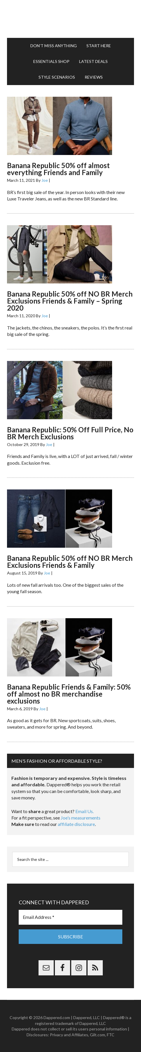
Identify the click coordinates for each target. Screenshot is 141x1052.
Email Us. (84, 811)
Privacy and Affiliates (69, 1034)
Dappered (70, 19)
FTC (110, 1034)
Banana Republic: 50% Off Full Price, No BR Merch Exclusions (70, 433)
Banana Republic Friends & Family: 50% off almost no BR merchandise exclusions (69, 694)
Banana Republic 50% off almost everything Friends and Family (58, 169)
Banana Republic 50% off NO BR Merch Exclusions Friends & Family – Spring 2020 (70, 301)
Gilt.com (97, 1034)
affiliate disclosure (76, 824)
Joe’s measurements (80, 817)
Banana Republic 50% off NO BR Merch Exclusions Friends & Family (70, 561)
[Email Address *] (70, 917)
